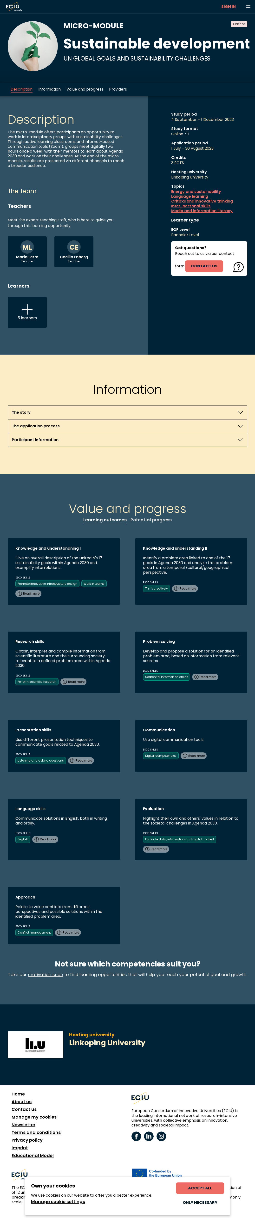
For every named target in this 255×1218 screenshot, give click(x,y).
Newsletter (23, 1125)
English (23, 839)
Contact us (24, 1109)
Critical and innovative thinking (202, 201)
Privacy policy (27, 1140)
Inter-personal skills (190, 206)
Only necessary (200, 1202)
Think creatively (156, 588)
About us (22, 1102)
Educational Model (33, 1155)
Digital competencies (161, 756)
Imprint (20, 1148)
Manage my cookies (34, 1117)
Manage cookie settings (58, 1202)
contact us (204, 266)
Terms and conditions (36, 1132)
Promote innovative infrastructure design (47, 584)
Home (18, 1094)
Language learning (189, 196)
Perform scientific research (37, 682)
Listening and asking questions (41, 760)
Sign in (228, 6)
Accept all (200, 1188)
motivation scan (45, 975)
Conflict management (34, 932)
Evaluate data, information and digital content (179, 839)
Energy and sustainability (196, 191)
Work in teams (94, 584)
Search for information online (166, 677)
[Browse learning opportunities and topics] (248, 6)
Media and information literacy (202, 211)
